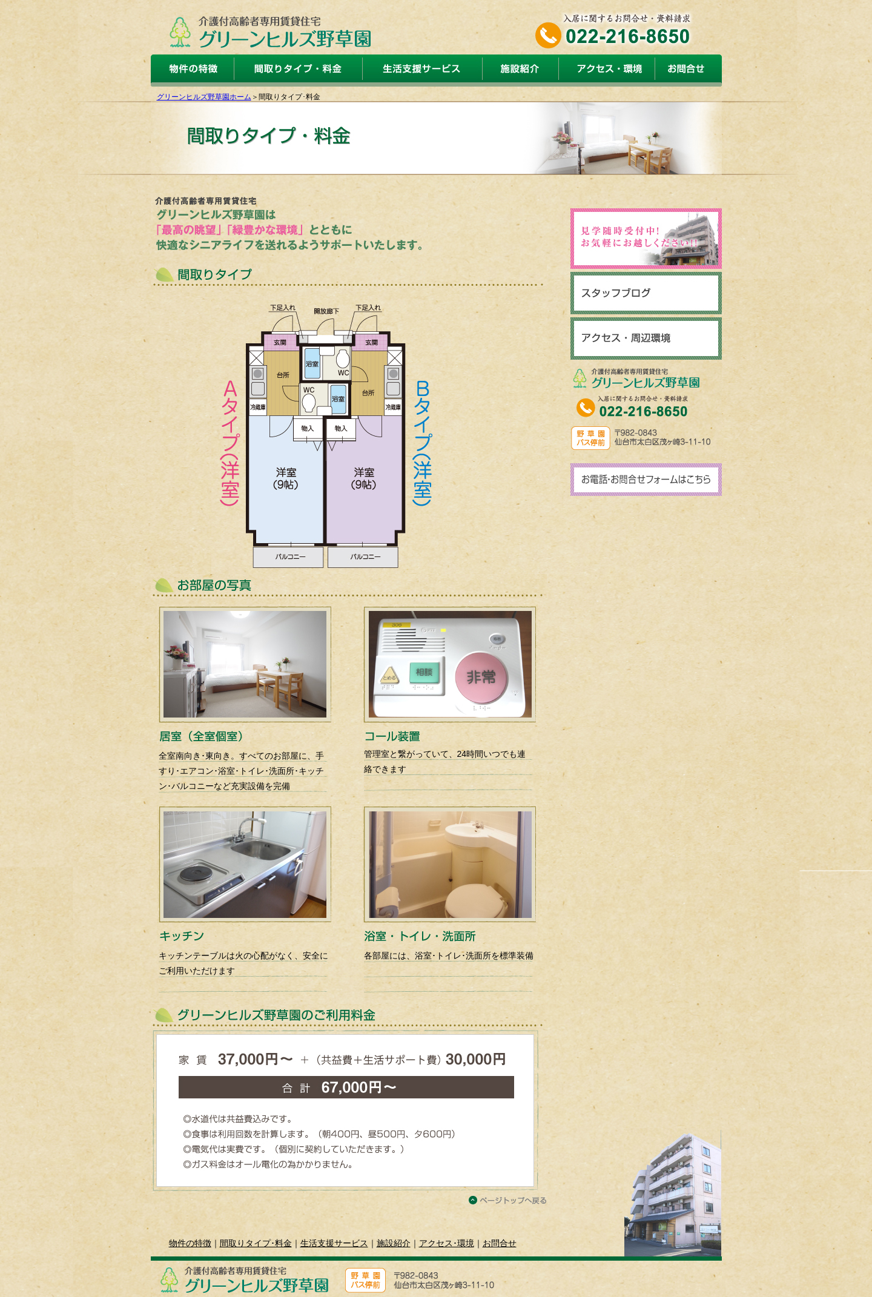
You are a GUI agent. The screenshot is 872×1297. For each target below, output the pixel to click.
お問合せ (500, 1243)
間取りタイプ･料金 (256, 1243)
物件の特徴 (190, 1243)
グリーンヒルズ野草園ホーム (204, 97)
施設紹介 (394, 1243)
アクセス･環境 (446, 1243)
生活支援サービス (334, 1243)
